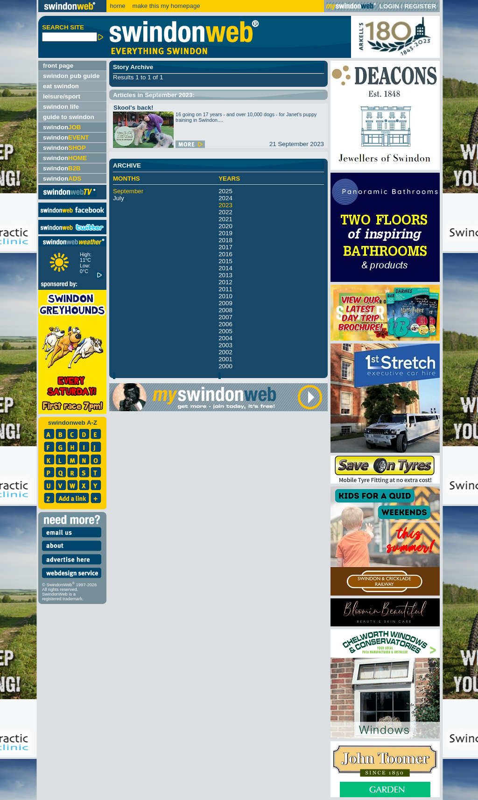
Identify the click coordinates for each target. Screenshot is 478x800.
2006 (225, 324)
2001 (225, 359)
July (118, 198)
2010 (225, 296)
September (128, 191)
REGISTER (420, 6)
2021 (225, 219)
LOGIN (389, 6)
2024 (225, 198)
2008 (225, 310)
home (117, 5)
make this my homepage (165, 5)
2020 (225, 226)
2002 (225, 352)
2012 (225, 282)
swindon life (61, 106)
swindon (62, 127)
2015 (225, 261)
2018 (225, 240)
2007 (225, 317)
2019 (225, 233)
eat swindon (61, 86)
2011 (225, 289)
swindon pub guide (71, 75)
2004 (225, 338)
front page (58, 65)
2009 (225, 303)
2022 (225, 212)
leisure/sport (61, 96)
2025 (225, 191)
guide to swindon (68, 116)
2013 (225, 275)
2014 (225, 268)
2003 (225, 345)
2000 (225, 366)
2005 (225, 331)
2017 (225, 247)
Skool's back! (133, 107)
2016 (225, 254)
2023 (225, 205)
